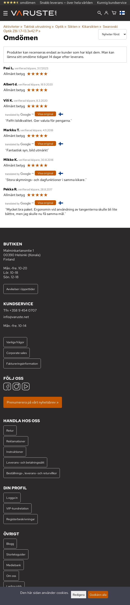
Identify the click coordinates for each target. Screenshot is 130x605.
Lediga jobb (14, 586)
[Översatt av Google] (18, 114)
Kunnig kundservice (112, 2)
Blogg (10, 544)
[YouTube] (25, 387)
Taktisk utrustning (39, 26)
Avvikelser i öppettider (20, 289)
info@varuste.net (16, 317)
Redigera (78, 595)
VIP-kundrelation (17, 508)
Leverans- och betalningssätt (25, 462)
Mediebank (13, 565)
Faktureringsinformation (22, 363)
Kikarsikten (91, 26)
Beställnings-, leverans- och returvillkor (31, 473)
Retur (10, 430)
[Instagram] (16, 387)
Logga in (12, 498)
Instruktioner (14, 452)
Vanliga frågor (15, 342)
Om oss (11, 576)
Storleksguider (15, 554)
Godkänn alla (98, 595)
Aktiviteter (12, 26)
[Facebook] (7, 387)
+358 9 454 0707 (23, 310)
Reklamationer (15, 441)
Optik (60, 26)
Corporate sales (16, 353)
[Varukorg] (114, 13)
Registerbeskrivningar (20, 519)
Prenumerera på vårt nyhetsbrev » (33, 402)
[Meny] (5, 13)
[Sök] (100, 13)
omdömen (19, 2)
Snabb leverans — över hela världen (66, 2)
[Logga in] (106, 13)
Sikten (74, 26)
